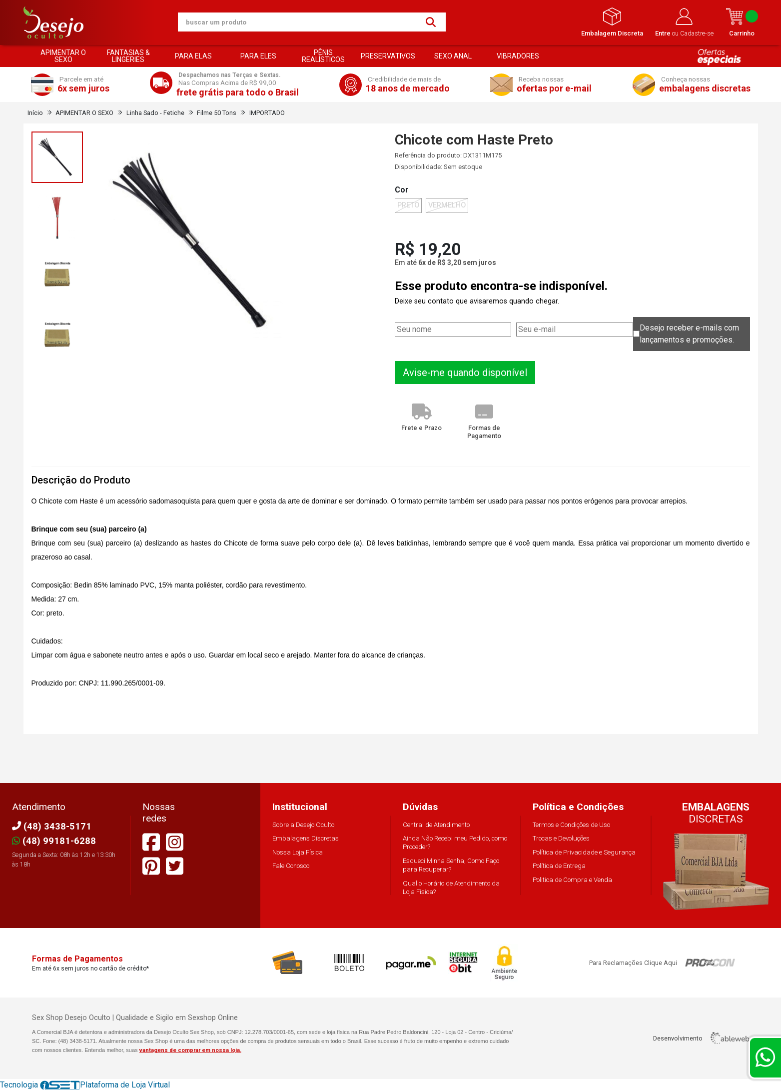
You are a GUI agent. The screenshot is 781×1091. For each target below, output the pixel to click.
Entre (663, 33)
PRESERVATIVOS (388, 56)
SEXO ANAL (453, 56)
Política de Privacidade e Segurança (584, 852)
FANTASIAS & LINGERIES (128, 56)
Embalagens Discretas (305, 838)
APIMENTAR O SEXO (63, 56)
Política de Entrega (559, 866)
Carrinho (742, 22)
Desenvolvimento (701, 1038)
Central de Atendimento (436, 824)
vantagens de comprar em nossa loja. (190, 1050)
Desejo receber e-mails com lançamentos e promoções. (689, 333)
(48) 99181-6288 (54, 841)
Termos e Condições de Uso (571, 824)
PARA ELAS (193, 56)
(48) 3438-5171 (51, 826)
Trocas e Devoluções (561, 838)
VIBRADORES (518, 56)
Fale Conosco (290, 866)
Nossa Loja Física (297, 852)
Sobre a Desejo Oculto (303, 824)
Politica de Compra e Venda (572, 880)
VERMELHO (447, 205)
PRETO (408, 205)
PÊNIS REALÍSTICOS (323, 56)
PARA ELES (258, 56)
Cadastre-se (697, 33)
